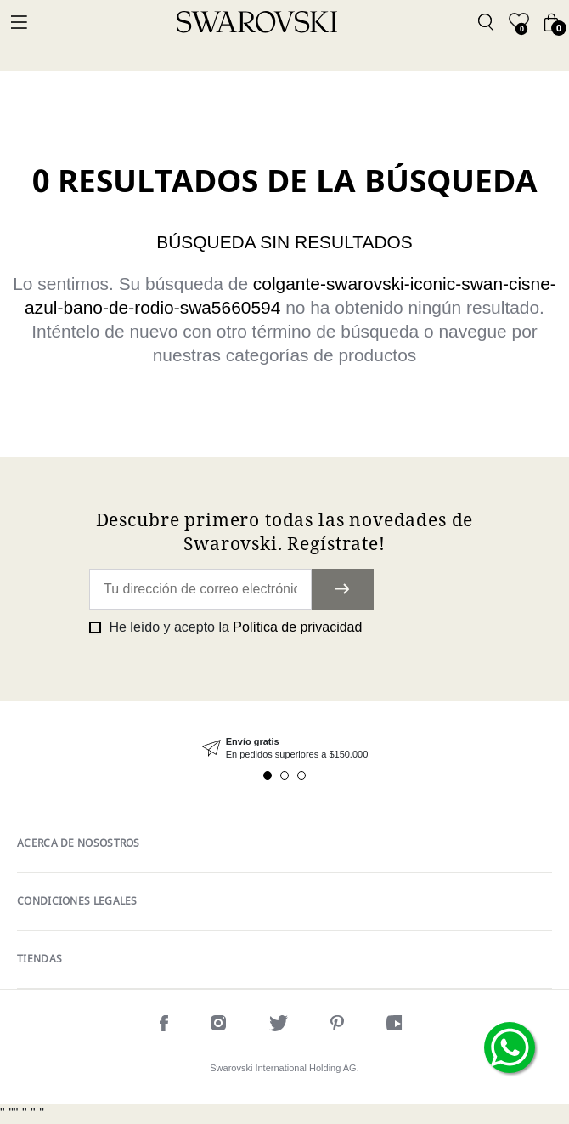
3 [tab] (301, 775)
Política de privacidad (297, 627)
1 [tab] (267, 775)
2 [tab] (284, 775)
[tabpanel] (284, 748)
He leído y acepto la (233, 627)
